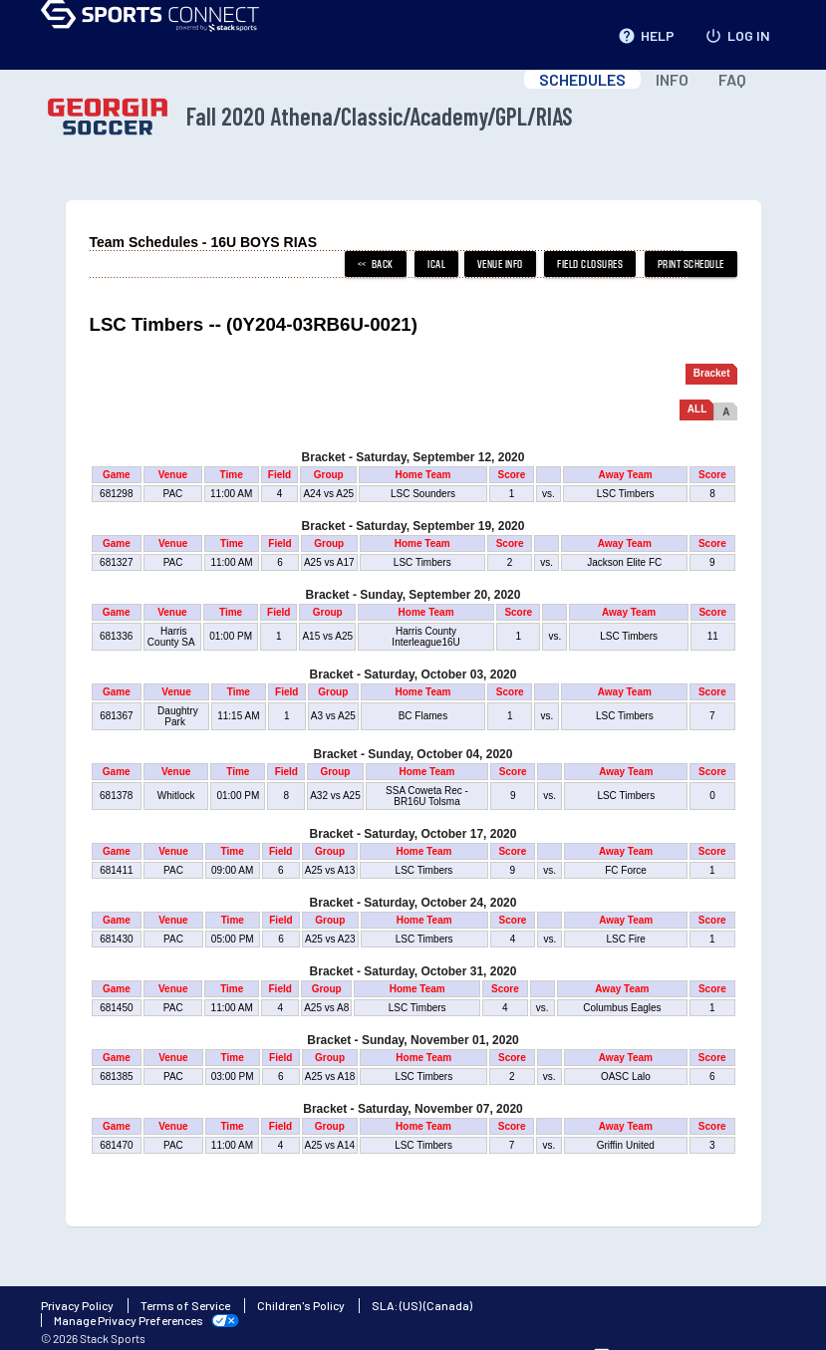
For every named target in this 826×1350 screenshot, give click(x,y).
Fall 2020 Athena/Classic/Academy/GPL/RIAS (307, 116)
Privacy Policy (77, 1305)
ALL (697, 409)
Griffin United (626, 1145)
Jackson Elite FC (624, 562)
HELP (646, 32)
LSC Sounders (423, 493)
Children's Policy (301, 1305)
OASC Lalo (626, 1076)
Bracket (711, 373)
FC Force (626, 870)
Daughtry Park (175, 716)
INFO (672, 79)
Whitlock (175, 795)
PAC (172, 493)
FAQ (732, 79)
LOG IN (737, 32)
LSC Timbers (626, 493)
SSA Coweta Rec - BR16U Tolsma (427, 796)
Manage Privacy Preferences (128, 1320)
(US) (410, 1305)
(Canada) (447, 1305)
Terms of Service (185, 1305)
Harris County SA (172, 637)
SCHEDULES (582, 79)
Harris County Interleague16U (425, 637)
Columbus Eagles (622, 1007)
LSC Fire (625, 939)
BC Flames (423, 715)
